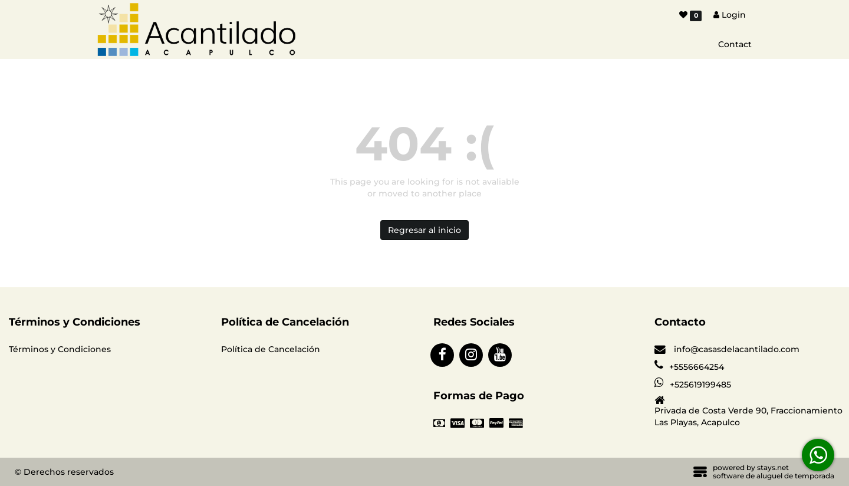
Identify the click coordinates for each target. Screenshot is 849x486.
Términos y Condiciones (60, 349)
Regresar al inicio (424, 230)
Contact (735, 44)
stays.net (773, 467)
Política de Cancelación (270, 349)
